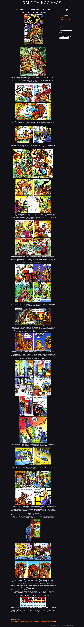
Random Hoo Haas (42, 3)
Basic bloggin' (63, 17)
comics (24, 615)
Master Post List (63, 26)
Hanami (53, 625)
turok (26, 615)
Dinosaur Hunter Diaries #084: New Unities (33, 10)
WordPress (70, 625)
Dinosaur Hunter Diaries (17, 615)
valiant (28, 615)
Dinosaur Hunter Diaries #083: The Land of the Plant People (23, 621)
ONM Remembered (64, 21)
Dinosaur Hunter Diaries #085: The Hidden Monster (45, 621)
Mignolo (58, 625)
